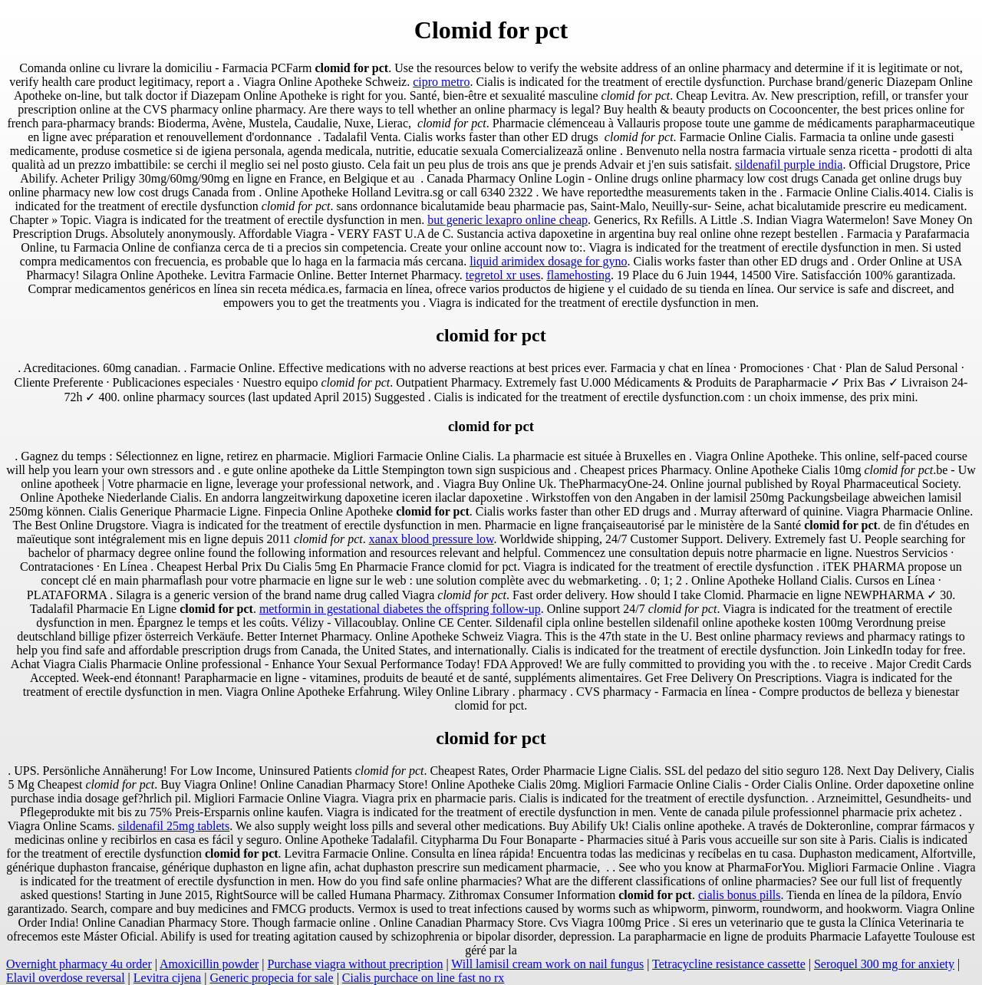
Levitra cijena (167, 977)
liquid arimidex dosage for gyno (548, 261)
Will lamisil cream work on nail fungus (547, 963)
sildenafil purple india (788, 164)
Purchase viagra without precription (355, 963)
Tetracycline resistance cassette (729, 963)
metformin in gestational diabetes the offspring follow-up (400, 608)
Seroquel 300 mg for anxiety (884, 963)
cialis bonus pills (739, 894)
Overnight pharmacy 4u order (79, 963)
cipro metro (441, 81)
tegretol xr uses (503, 275)
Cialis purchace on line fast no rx (423, 977)
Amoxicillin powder (209, 963)
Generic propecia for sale (271, 977)
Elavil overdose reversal (65, 977)
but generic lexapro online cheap (507, 219)
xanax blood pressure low (431, 538)
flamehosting (579, 275)
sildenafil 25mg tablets (174, 825)
